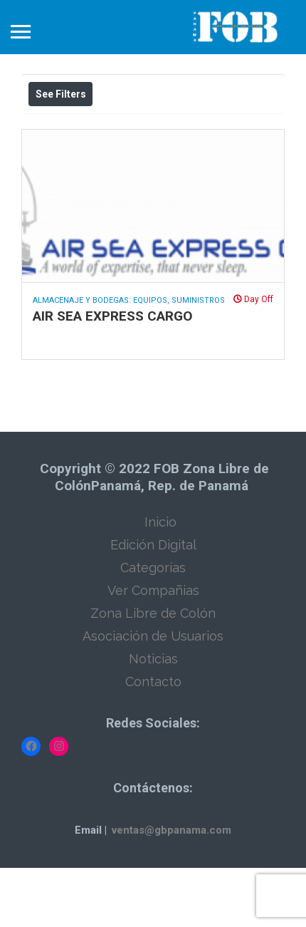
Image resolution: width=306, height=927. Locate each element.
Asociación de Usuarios (153, 695)
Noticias (153, 717)
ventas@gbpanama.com (171, 889)
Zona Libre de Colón (153, 672)
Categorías (153, 626)
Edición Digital (153, 603)
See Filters (61, 94)
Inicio (160, 581)
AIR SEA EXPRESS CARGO (112, 375)
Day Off (253, 358)
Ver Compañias (153, 649)
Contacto (153, 740)
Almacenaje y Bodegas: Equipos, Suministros (129, 359)
